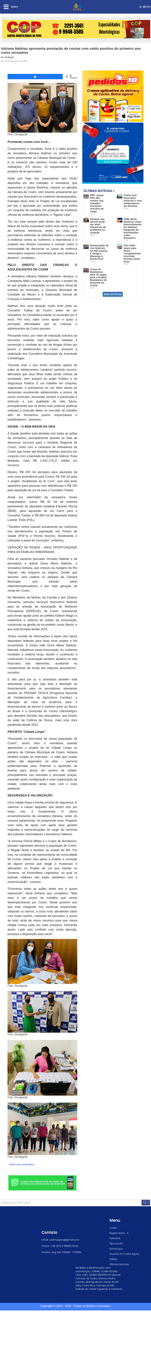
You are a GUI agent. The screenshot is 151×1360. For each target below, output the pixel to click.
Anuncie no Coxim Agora (124, 1254)
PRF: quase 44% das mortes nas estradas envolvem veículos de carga (97, 203)
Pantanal (114, 1238)
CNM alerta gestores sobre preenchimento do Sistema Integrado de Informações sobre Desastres (133, 228)
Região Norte (119, 1233)
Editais (113, 1259)
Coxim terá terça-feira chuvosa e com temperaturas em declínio (133, 200)
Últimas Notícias (119, 1264)
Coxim (113, 1228)
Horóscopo (116, 1248)
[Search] (146, 1202)
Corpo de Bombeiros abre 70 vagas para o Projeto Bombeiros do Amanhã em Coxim (98, 277)
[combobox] (71, 1202)
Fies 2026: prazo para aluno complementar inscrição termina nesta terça (132, 253)
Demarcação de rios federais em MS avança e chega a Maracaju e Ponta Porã (99, 252)
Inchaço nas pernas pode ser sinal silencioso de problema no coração (98, 226)
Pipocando (116, 1243)
